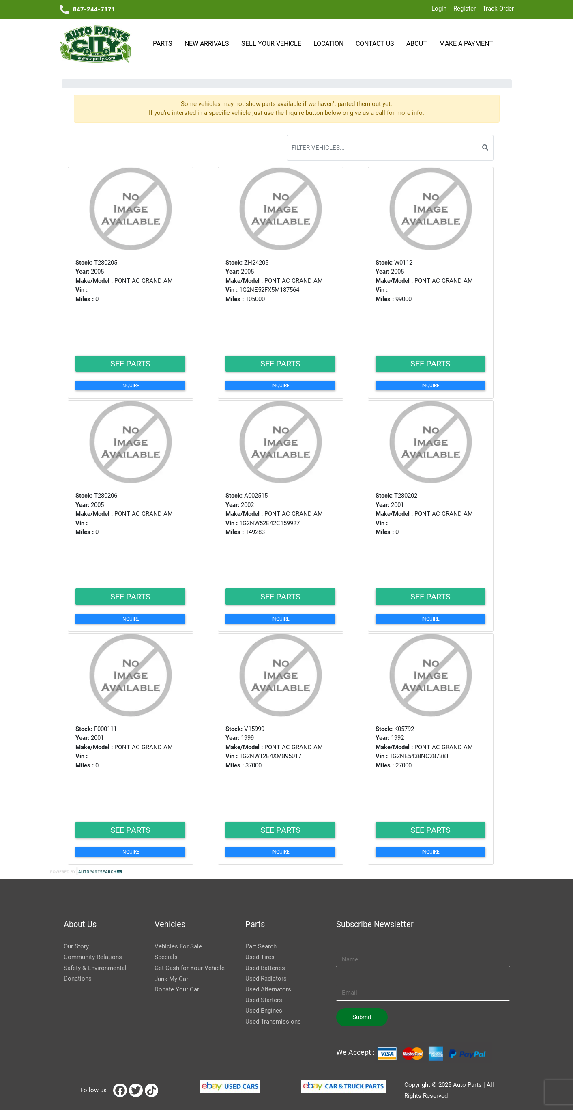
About (418, 43)
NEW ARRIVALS (208, 43)
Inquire (130, 385)
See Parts (130, 364)
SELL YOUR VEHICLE (273, 43)
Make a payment (466, 43)
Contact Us (376, 43)
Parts (164, 43)
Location (330, 43)
